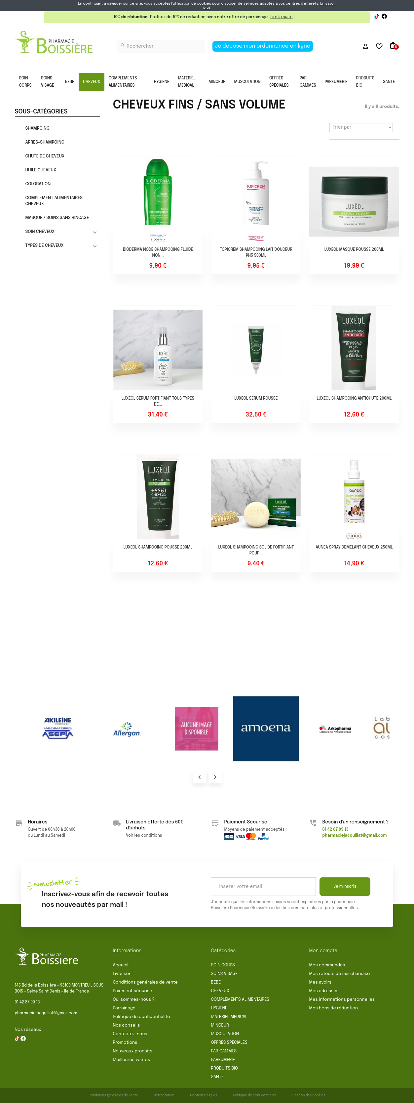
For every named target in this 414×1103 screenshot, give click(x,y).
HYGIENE (161, 82)
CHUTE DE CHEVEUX (44, 156)
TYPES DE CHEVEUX (44, 245)
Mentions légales (203, 1095)
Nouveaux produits (133, 1051)
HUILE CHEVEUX (40, 170)
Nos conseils (126, 1025)
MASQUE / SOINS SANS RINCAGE (57, 218)
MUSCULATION (247, 82)
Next (215, 776)
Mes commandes (327, 965)
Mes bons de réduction (333, 1008)
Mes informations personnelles (342, 999)
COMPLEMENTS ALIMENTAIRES (123, 82)
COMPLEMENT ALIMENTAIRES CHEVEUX (54, 201)
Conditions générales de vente (145, 982)
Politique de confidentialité (141, 1017)
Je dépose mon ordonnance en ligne (263, 46)
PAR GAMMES (308, 82)
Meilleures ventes (131, 1060)
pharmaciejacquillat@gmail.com (46, 1013)
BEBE (69, 82)
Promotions (125, 1042)
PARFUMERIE (336, 82)
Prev (199, 776)
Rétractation (164, 1095)
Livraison (122, 974)
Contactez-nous (130, 1034)
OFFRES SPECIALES (279, 82)
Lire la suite (281, 17)
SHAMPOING (37, 128)
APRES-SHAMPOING (44, 142)
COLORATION (38, 184)
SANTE (389, 82)
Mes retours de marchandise (339, 974)
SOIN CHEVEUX (40, 232)
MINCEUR (216, 82)
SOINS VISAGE (47, 82)
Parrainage (124, 1008)
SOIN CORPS (25, 82)
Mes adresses (324, 991)
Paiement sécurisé (132, 991)
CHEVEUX (91, 82)
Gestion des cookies (308, 1095)
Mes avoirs (320, 982)
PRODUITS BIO (365, 82)
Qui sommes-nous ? (134, 999)
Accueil (121, 965)
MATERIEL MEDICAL (187, 82)
